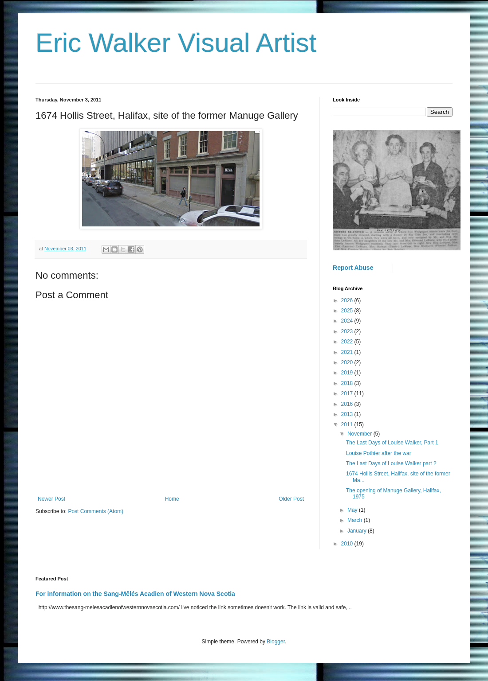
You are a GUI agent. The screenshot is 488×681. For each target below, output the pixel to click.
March (355, 520)
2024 (347, 321)
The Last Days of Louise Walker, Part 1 (392, 443)
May (353, 510)
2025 (347, 310)
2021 (347, 352)
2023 (347, 331)
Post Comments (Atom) (95, 511)
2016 (347, 404)
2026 (347, 300)
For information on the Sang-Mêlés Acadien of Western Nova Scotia (135, 593)
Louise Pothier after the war (378, 453)
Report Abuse (353, 267)
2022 (347, 342)
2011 (347, 424)
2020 (347, 362)
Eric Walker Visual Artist (176, 43)
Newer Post (51, 499)
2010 (347, 544)
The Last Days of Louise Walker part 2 (391, 463)
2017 (347, 393)
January (357, 531)
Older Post (291, 499)
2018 (347, 383)
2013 (347, 414)
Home (172, 499)
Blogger (276, 641)
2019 (347, 373)
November (360, 434)
